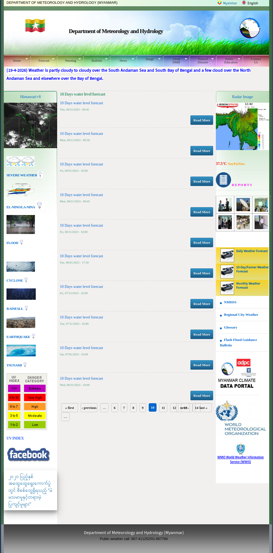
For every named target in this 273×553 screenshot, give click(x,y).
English (253, 3)
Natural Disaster (202, 60)
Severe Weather (24, 175)
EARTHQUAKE (18, 336)
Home (16, 60)
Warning (69, 60)
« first (69, 408)
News (122, 60)
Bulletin (95, 60)
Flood (12, 243)
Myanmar (230, 3)
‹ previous (89, 408)
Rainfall (15, 308)
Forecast (42, 60)
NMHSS (230, 302)
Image (148, 59)
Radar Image (242, 97)
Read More (201, 120)
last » (203, 408)
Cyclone (15, 280)
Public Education (228, 60)
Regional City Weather (241, 315)
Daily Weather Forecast (252, 251)
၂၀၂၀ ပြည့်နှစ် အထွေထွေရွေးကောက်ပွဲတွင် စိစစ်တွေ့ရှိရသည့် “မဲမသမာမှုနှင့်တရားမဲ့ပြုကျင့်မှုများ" (30, 490)
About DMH (175, 60)
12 (174, 408)
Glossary (230, 327)
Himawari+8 (30, 97)
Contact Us (256, 60)
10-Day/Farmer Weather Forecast (252, 269)
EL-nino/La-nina (20, 207)
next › (184, 408)
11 (163, 408)
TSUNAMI (14, 365)
